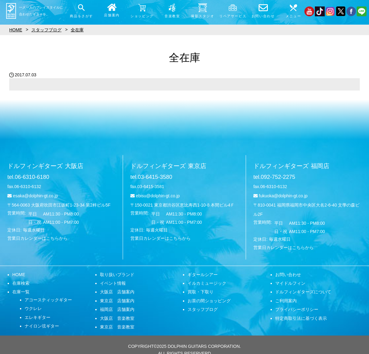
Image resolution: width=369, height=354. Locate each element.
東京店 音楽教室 (117, 326)
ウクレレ (33, 308)
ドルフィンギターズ (45, 166)
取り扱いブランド (117, 274)
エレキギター (37, 317)
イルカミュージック (207, 283)
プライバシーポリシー (296, 309)
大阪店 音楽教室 (117, 318)
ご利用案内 (286, 300)
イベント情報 (113, 283)
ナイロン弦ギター (42, 326)
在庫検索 (21, 283)
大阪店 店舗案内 (117, 291)
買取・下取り (200, 291)
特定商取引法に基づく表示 (301, 318)
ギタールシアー (203, 274)
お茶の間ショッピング (209, 300)
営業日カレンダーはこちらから (37, 238)
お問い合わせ (288, 274)
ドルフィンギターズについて (303, 291)
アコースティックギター (48, 299)
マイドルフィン (290, 283)
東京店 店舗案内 (117, 300)
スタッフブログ (203, 309)
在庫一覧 (21, 291)
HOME (18, 274)
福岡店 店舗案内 (117, 309)
